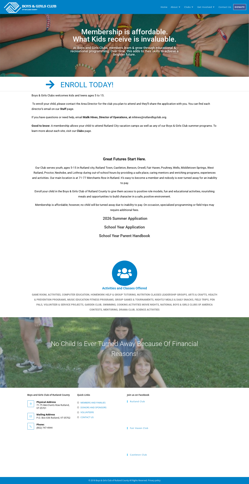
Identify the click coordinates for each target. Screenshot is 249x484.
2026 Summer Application (125, 218)
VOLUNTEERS (87, 412)
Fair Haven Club (139, 428)
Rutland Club (137, 401)
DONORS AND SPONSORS (93, 407)
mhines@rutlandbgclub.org (149, 117)
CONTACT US (87, 417)
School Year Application (124, 227)
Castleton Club (138, 454)
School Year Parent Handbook (124, 236)
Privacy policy (154, 480)
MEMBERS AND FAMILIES (93, 402)
